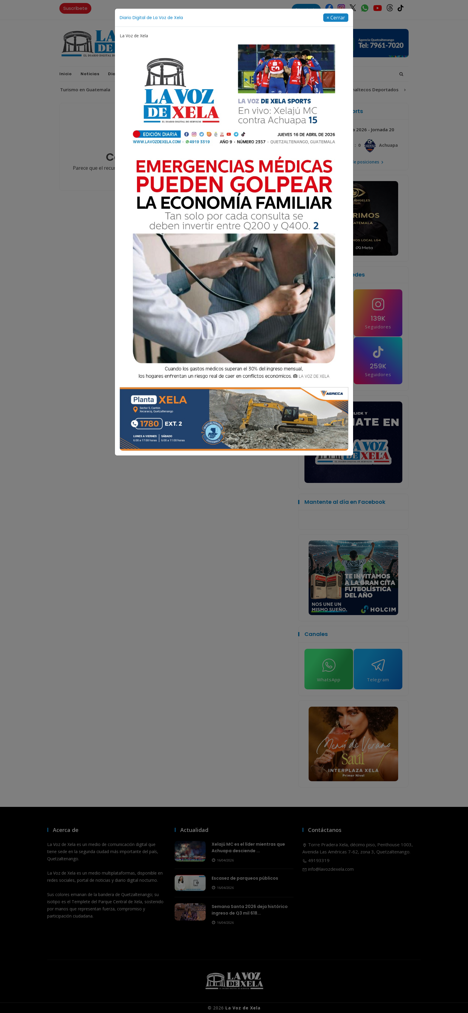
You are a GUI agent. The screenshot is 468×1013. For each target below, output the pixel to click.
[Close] (335, 17)
